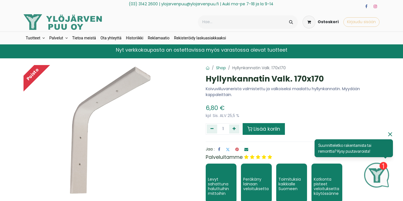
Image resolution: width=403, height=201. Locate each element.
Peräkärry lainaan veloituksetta (256, 184)
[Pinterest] (237, 149)
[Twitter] (228, 149)
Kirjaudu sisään (361, 22)
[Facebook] (366, 6)
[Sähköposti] (246, 149)
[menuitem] (35, 38)
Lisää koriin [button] (263, 129)
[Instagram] (375, 6)
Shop (221, 68)
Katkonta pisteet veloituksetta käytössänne (326, 186)
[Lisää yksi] (234, 129)
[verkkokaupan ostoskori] (320, 22)
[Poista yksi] (212, 129)
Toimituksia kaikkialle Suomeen (289, 184)
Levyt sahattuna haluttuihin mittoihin (218, 186)
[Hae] (291, 22)
